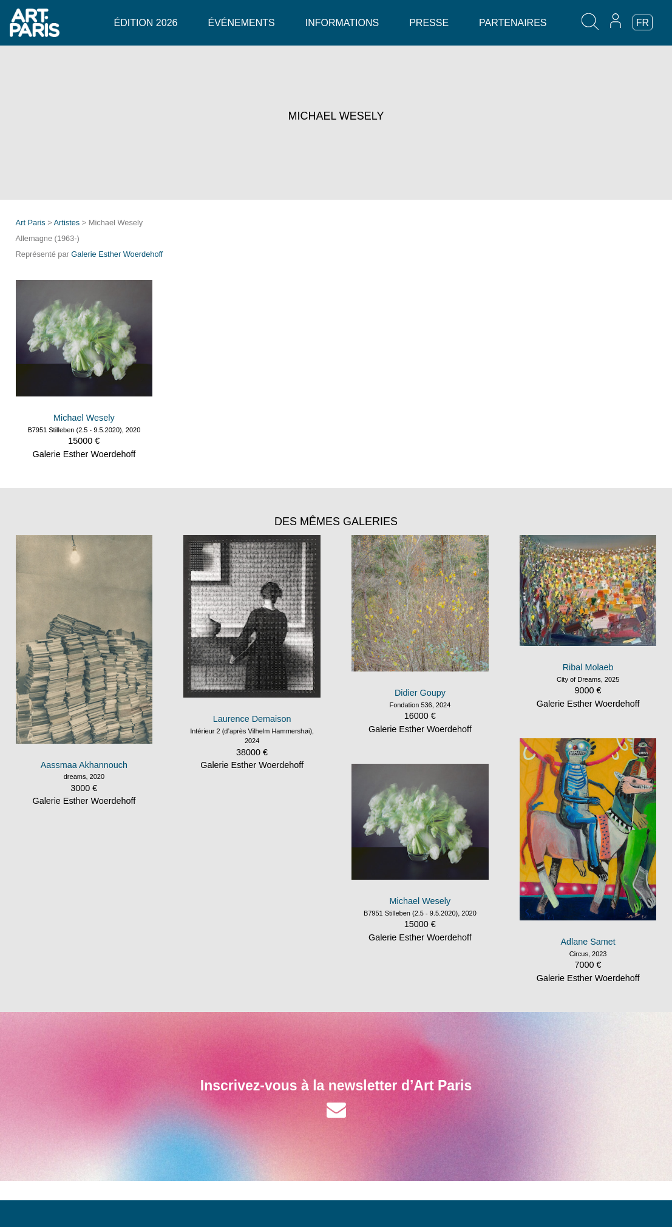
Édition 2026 (146, 23)
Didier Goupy (420, 693)
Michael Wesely (84, 418)
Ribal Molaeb (588, 667)
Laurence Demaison (252, 719)
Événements (241, 23)
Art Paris (31, 222)
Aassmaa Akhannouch (84, 765)
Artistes (67, 222)
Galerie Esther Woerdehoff (117, 254)
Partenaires (512, 23)
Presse (429, 23)
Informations (342, 23)
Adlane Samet (587, 942)
